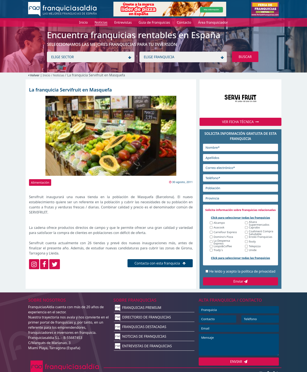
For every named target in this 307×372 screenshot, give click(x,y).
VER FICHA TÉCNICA (240, 121)
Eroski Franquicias (260, 237)
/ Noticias (58, 75)
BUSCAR (245, 56)
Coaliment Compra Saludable (261, 232)
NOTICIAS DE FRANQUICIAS (140, 336)
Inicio (46, 75)
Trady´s (218, 250)
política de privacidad (258, 271)
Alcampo (219, 223)
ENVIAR (239, 361)
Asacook (219, 227)
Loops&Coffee (223, 246)
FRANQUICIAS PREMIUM (138, 307)
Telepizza (255, 246)
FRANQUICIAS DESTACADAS (140, 326)
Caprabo (254, 227)
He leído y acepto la (242, 271)
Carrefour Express (225, 232)
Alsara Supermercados (259, 223)
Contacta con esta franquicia (160, 263)
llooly (252, 241)
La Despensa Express (222, 242)
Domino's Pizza (223, 237)
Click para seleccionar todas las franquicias (240, 217)
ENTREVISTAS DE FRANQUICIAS (143, 346)
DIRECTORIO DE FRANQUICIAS (143, 317)
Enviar (240, 281)
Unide (252, 250)
